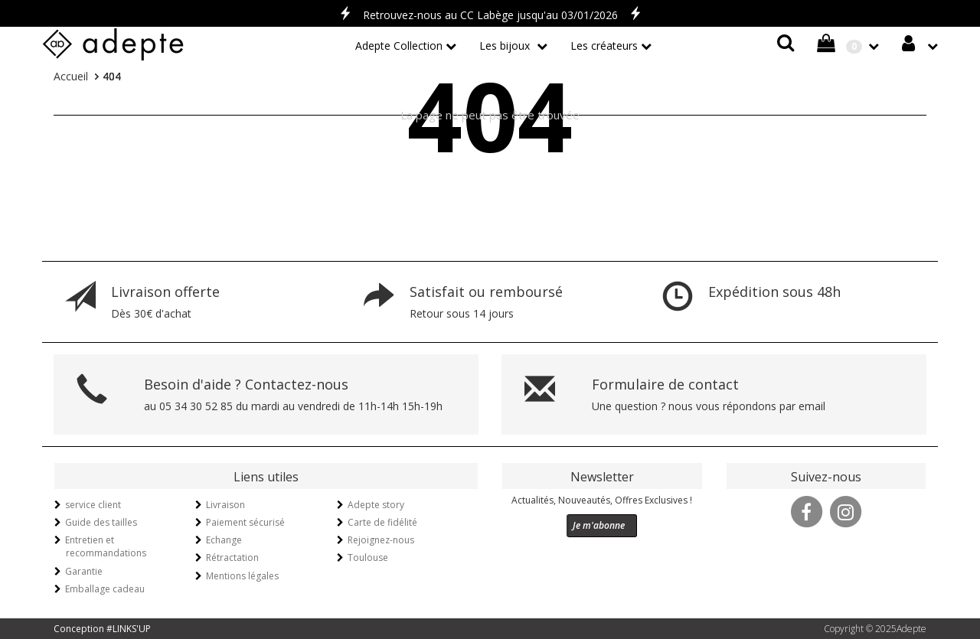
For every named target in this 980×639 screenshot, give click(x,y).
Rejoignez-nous (381, 539)
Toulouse (368, 557)
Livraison (225, 504)
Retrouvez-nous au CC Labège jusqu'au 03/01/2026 (490, 15)
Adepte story (376, 504)
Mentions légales (242, 575)
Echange (224, 539)
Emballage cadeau (105, 588)
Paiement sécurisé (245, 522)
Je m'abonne (599, 525)
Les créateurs (604, 45)
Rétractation (232, 557)
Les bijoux (506, 45)
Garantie (84, 571)
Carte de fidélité (382, 522)
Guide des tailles (101, 522)
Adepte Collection (399, 45)
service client (93, 504)
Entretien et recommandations (105, 546)
